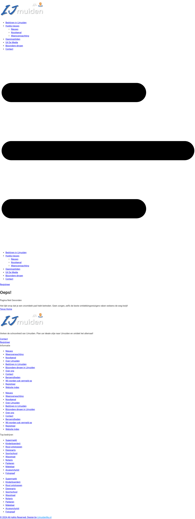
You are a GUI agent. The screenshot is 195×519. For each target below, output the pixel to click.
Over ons (10, 371)
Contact (9, 49)
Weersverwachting (20, 36)
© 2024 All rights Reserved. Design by (26, 517)
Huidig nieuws (12, 26)
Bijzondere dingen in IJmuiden (20, 367)
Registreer (10, 384)
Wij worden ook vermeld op (19, 380)
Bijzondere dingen (14, 45)
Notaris (9, 460)
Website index (12, 387)
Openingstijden (13, 39)
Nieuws (14, 29)
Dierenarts (11, 450)
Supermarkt (11, 440)
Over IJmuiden (13, 361)
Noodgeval (16, 32)
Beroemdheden (13, 377)
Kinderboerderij (13, 443)
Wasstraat (10, 456)
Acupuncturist (12, 470)
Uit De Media (12, 42)
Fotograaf (10, 473)
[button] (97, 151)
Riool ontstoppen (14, 447)
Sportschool (11, 453)
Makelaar (10, 466)
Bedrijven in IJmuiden (16, 22)
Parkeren (10, 463)
